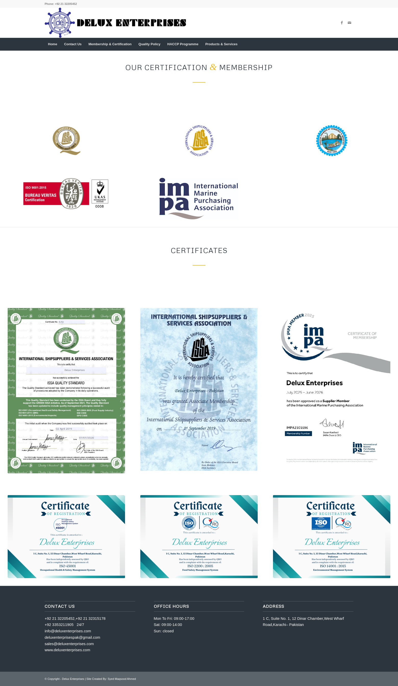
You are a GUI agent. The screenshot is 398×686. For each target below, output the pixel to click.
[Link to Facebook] (342, 23)
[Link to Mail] (349, 23)
